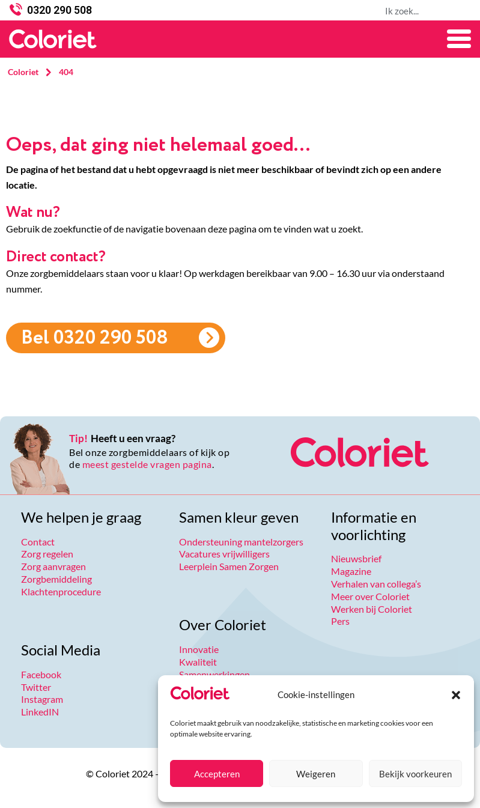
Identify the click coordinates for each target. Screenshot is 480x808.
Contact (38, 541)
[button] (456, 695)
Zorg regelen (47, 553)
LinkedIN (40, 711)
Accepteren (217, 773)
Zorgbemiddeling (56, 579)
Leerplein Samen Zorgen (229, 566)
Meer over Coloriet (370, 596)
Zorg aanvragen (53, 566)
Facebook (41, 674)
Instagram (42, 699)
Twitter (36, 687)
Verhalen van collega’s (376, 583)
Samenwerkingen (214, 674)
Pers (340, 621)
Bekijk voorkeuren (415, 773)
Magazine (351, 571)
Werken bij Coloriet (371, 609)
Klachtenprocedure (61, 591)
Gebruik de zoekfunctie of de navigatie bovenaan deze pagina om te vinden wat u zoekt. (184, 228)
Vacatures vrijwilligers (224, 553)
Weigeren (315, 773)
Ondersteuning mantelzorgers (241, 541)
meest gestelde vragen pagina (147, 464)
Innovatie (199, 649)
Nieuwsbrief (356, 558)
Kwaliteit (198, 661)
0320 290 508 (59, 10)
